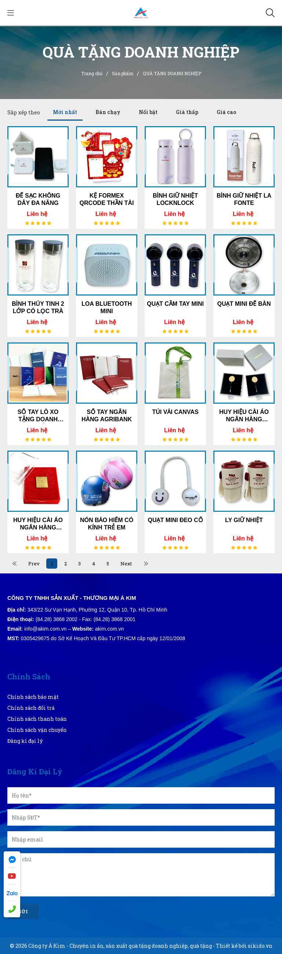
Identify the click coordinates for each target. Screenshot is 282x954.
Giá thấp (187, 112)
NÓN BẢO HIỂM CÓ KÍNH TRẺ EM (106, 524)
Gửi (23, 911)
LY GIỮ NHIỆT (244, 520)
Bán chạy (107, 112)
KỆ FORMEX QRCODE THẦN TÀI (107, 199)
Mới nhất (65, 112)
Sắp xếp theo (23, 112)
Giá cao (226, 112)
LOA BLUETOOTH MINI (107, 307)
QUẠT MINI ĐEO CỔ (175, 520)
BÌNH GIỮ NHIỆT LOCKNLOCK (175, 199)
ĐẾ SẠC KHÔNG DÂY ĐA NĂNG (38, 199)
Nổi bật (148, 112)
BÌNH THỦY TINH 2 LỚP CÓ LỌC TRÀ (38, 307)
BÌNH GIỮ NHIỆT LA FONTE (244, 199)
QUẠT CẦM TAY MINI (175, 304)
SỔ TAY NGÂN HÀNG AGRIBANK (107, 415)
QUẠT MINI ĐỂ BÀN (244, 304)
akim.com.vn (109, 629)
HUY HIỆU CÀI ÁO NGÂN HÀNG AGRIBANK (38, 524)
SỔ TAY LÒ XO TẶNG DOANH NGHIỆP (38, 416)
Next (128, 563)
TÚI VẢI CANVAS (175, 412)
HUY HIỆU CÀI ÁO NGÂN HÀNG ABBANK (244, 416)
